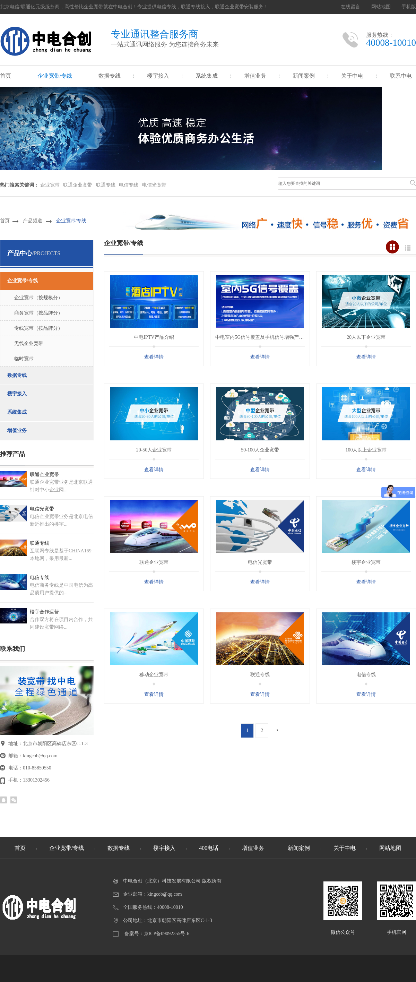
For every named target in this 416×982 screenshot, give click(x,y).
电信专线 (128, 185)
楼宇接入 (158, 76)
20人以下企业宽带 (366, 337)
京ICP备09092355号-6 (166, 933)
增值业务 (255, 76)
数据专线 (109, 76)
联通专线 (105, 185)
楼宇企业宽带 (366, 562)
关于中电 (352, 76)
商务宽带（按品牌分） (38, 313)
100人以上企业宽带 (366, 450)
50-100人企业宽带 (260, 450)
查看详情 (154, 357)
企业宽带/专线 (54, 76)
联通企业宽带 (77, 185)
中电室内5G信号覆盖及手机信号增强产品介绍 (264, 337)
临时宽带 (24, 358)
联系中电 (401, 76)
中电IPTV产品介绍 (154, 337)
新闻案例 (304, 76)
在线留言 (350, 6)
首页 (5, 76)
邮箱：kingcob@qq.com (33, 755)
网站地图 (381, 6)
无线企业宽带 (28, 343)
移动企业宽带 (153, 674)
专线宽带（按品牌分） (38, 328)
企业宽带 (50, 185)
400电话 (208, 848)
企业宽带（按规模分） (38, 297)
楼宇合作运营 (44, 611)
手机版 (408, 6)
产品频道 (32, 220)
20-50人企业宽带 (154, 450)
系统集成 (207, 76)
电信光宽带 (154, 185)
